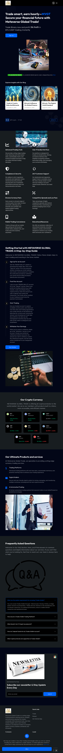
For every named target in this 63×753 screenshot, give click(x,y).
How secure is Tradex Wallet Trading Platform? (21, 619)
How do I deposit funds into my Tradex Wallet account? (23, 633)
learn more (21, 743)
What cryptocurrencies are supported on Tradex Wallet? (23, 641)
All (7, 120)
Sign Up (11, 35)
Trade (34, 714)
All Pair (53, 120)
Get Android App (37, 719)
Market (34, 716)
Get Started (12, 347)
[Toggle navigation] (57, 3)
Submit (50, 696)
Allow (20, 747)
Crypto (13, 120)
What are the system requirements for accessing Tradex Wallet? (26, 602)
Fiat (19, 120)
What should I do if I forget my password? (19, 626)
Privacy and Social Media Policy (41, 741)
